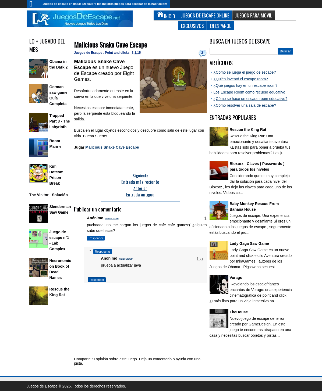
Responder (96, 238)
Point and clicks (117, 53)
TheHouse (239, 312)
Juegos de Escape (88, 53)
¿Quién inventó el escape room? (241, 79)
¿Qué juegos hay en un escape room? (246, 85)
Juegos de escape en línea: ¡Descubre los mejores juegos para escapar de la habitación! (105, 3)
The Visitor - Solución (48, 195)
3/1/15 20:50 (112, 218)
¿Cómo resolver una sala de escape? (245, 105)
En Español (220, 25)
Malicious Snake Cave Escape (110, 44)
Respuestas (103, 251)
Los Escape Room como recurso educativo (249, 92)
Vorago (236, 277)
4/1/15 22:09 (126, 258)
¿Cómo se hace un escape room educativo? (251, 98)
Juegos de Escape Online (205, 15)
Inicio (33, 4)
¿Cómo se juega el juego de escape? (245, 72)
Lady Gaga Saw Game (249, 243)
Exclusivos (192, 25)
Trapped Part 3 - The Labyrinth (59, 121)
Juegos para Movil (253, 15)
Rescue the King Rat (248, 129)
